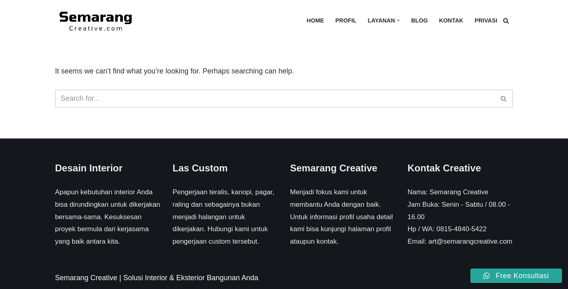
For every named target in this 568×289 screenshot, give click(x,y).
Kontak (451, 20)
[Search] (506, 21)
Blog (419, 20)
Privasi (485, 20)
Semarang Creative (86, 278)
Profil (346, 20)
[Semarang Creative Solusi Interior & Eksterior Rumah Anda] (95, 20)
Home (315, 20)
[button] (398, 20)
